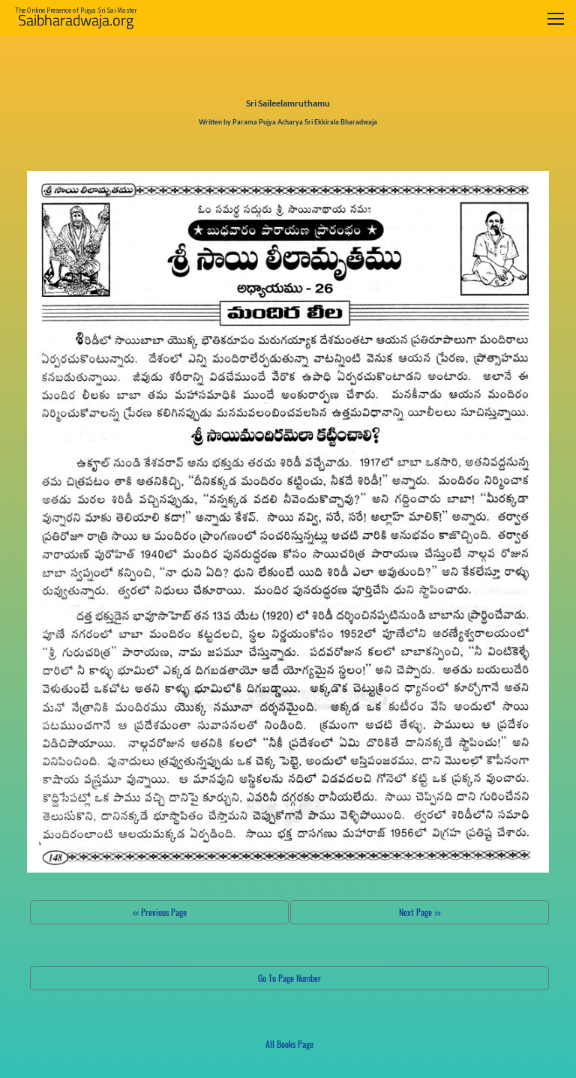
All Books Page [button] (290, 1044)
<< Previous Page (160, 912)
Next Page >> (419, 912)
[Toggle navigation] (556, 18)
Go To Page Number (289, 978)
